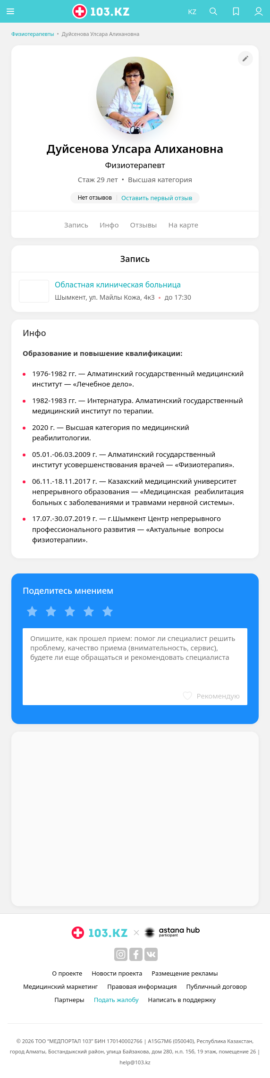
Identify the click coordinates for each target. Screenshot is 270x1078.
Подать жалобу (116, 999)
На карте (183, 224)
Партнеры (69, 999)
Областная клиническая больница (118, 284)
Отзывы (143, 224)
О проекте (67, 973)
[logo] (103, 11)
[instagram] (120, 954)
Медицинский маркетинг (60, 986)
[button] (11, 11)
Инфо (109, 224)
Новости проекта (117, 973)
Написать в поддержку (182, 999)
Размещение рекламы (185, 973)
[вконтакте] (151, 954)
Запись (76, 224)
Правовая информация (142, 986)
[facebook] (136, 954)
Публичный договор (216, 986)
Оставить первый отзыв (156, 198)
